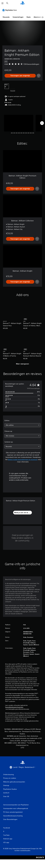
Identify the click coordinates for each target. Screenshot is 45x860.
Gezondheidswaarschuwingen (14, 707)
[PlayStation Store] (10, 10)
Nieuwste (6, 17)
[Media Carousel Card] (18, 123)
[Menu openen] (2, 3)
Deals (29, 17)
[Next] (42, 123)
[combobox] (22, 425)
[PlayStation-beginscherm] (22, 3)
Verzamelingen (18, 17)
